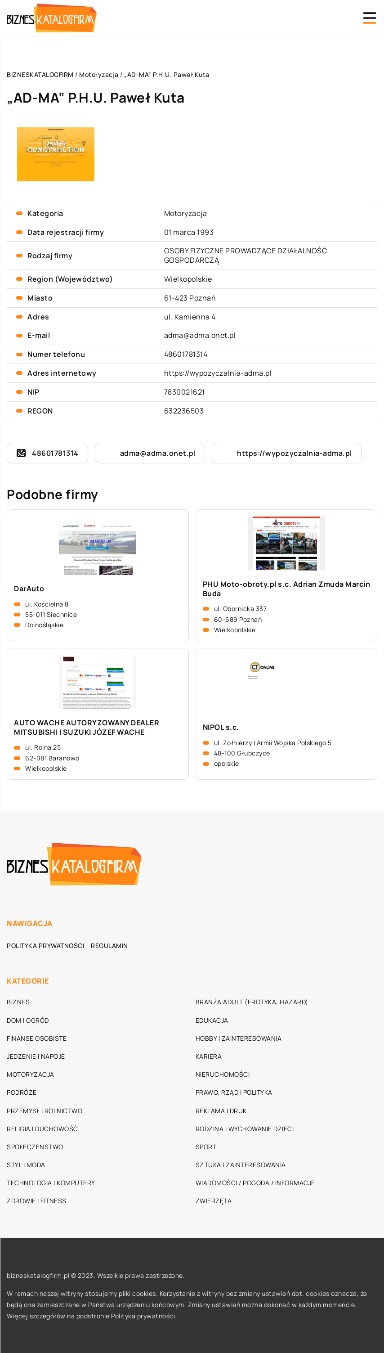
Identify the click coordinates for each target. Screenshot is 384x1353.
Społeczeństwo (35, 1146)
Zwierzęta (214, 1200)
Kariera (209, 1056)
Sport (206, 1146)
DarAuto (29, 588)
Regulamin (109, 945)
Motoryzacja (185, 213)
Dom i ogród (28, 1020)
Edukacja (212, 1020)
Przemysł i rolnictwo (44, 1110)
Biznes (18, 1002)
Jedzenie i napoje (36, 1056)
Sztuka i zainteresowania (241, 1164)
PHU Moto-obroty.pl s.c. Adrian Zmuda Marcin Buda (287, 589)
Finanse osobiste (37, 1038)
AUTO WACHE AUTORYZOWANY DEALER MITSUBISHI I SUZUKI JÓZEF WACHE (86, 727)
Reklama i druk (221, 1110)
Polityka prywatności (45, 945)
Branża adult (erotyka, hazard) (252, 1002)
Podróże (22, 1092)
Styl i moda (26, 1164)
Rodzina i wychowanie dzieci (245, 1128)
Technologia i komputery (51, 1182)
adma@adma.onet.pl (200, 335)
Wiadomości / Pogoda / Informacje (255, 1182)
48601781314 (186, 354)
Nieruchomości (223, 1074)
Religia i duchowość (42, 1128)
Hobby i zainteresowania (239, 1038)
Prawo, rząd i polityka (234, 1092)
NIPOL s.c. (221, 727)
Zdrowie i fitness (37, 1200)
